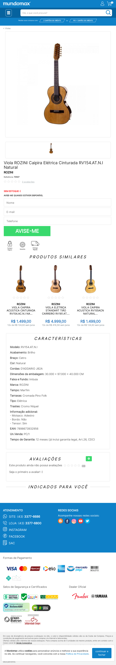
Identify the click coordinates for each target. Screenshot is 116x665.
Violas (8, 28)
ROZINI (8, 172)
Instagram (18, 530)
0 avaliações (28, 181)
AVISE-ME (27, 231)
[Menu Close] (8, 12)
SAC (12, 543)
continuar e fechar (101, 653)
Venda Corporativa (24, 643)
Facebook (17, 536)
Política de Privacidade (77, 653)
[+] (89, 458)
